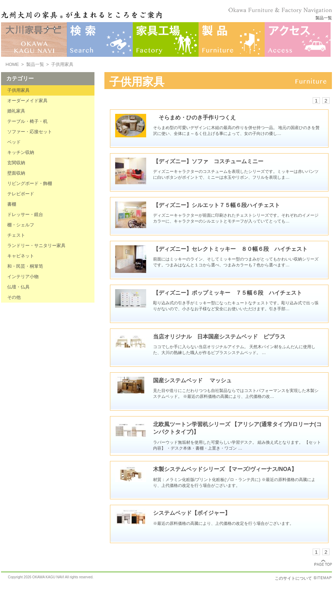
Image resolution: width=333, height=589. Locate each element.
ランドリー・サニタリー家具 (36, 245)
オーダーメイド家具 (27, 100)
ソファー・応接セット (29, 131)
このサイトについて (293, 578)
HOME (12, 64)
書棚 (11, 204)
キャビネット (20, 255)
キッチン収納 (20, 152)
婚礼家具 (16, 111)
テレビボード (20, 193)
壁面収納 (16, 173)
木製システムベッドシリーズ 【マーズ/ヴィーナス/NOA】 (225, 469)
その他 (14, 297)
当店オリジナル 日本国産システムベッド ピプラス (219, 337)
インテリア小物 (23, 276)
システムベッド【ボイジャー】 (191, 513)
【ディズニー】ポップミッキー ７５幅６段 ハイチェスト (227, 293)
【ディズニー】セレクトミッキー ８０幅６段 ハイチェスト (230, 249)
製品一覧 (35, 64)
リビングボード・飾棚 (29, 183)
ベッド (14, 142)
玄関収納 (16, 162)
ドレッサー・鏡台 (25, 214)
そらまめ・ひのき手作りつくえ (194, 117)
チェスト (16, 235)
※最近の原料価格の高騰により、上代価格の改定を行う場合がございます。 (223, 523)
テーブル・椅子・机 (27, 121)
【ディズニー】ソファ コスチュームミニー (208, 161)
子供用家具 (18, 90)
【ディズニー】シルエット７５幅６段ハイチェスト (216, 205)
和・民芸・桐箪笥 (25, 266)
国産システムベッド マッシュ (192, 380)
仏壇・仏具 (18, 286)
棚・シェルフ (20, 224)
